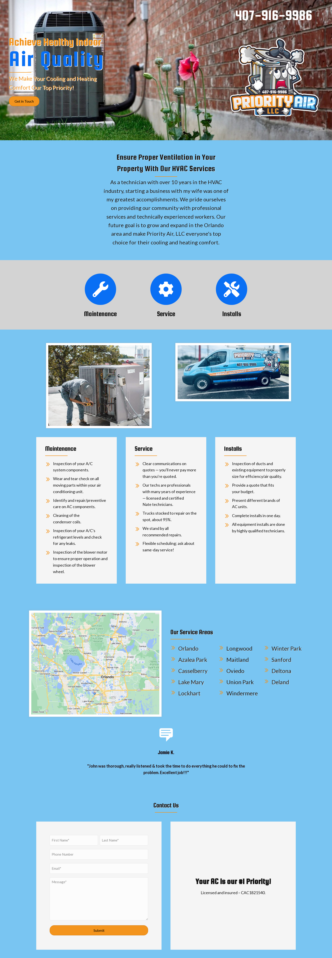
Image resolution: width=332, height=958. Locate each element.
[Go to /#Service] (166, 289)
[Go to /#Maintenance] (100, 289)
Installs (231, 313)
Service (166, 313)
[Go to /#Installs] (232, 289)
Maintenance (100, 313)
